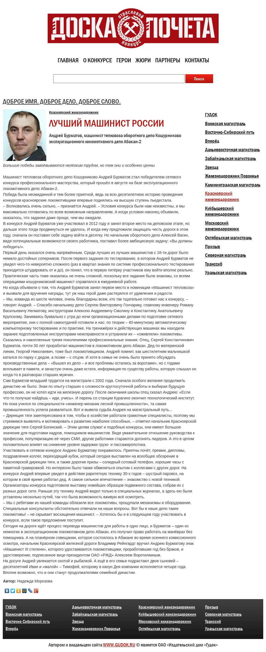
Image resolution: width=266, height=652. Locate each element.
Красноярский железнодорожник (73, 112)
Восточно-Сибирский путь (229, 132)
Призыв (212, 246)
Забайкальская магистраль (230, 158)
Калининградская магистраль (232, 185)
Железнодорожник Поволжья (232, 176)
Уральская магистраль (226, 272)
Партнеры (167, 60)
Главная (68, 60)
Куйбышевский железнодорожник (222, 211)
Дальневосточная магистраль (232, 149)
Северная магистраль (225, 255)
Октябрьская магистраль (228, 237)
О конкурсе (97, 60)
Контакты (197, 60)
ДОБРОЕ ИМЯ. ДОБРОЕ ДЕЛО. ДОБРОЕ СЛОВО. (62, 101)
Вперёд (212, 141)
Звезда (211, 167)
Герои (123, 60)
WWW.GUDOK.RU (119, 645)
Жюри (143, 60)
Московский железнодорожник (222, 226)
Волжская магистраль (225, 123)
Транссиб (213, 264)
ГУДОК (211, 114)
